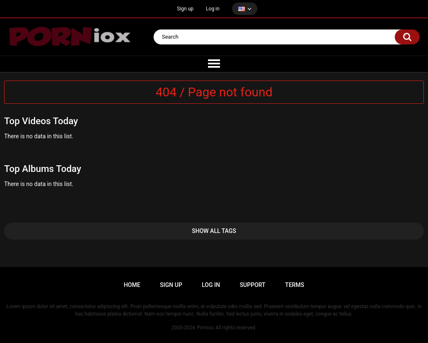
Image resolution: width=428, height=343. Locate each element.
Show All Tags (214, 231)
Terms (294, 285)
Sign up (185, 9)
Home (132, 285)
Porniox (205, 328)
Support (252, 285)
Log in (213, 9)
